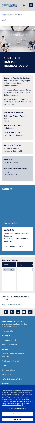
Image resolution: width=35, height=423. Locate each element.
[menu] (31, 5)
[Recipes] (12, 361)
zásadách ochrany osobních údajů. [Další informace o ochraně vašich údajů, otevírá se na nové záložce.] (12, 405)
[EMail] (24, 312)
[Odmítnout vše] (33, 388)
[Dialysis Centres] (12, 14)
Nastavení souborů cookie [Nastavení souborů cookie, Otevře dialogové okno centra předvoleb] (17, 408)
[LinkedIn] (18, 312)
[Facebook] (6, 312)
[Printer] (30, 312)
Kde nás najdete (10, 223)
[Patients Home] (6, 349)
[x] (12, 312)
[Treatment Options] (17, 324)
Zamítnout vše (17, 414)
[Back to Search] (4, 20)
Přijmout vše (17, 419)
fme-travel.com (12, 95)
